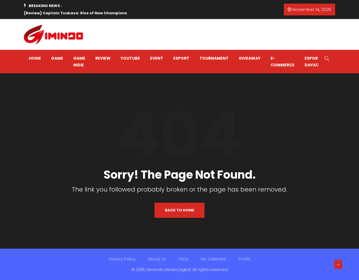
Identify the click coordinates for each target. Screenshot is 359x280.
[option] (103, 13)
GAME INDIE (79, 61)
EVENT (156, 58)
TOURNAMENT (214, 58)
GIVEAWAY (250, 58)
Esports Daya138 (314, 61)
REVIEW (103, 58)
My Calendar (213, 259)
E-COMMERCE (282, 61)
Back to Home (179, 210)
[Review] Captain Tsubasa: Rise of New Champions (75, 13)
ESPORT (181, 58)
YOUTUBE (130, 58)
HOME (35, 58)
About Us (157, 259)
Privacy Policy (122, 259)
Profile (244, 259)
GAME (57, 58)
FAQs (183, 259)
